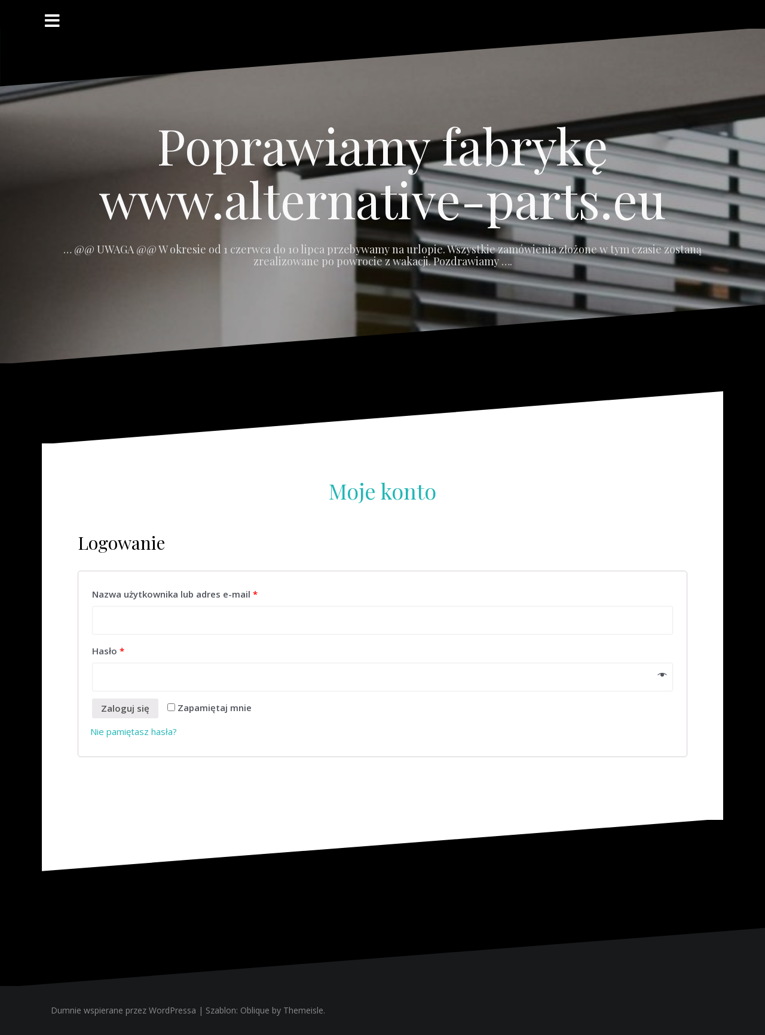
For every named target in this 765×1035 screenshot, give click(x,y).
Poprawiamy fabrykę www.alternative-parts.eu (382, 172)
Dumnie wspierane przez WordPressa (123, 1010)
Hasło (108, 651)
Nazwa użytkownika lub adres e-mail (175, 594)
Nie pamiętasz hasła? (133, 731)
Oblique (255, 1010)
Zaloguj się (125, 708)
